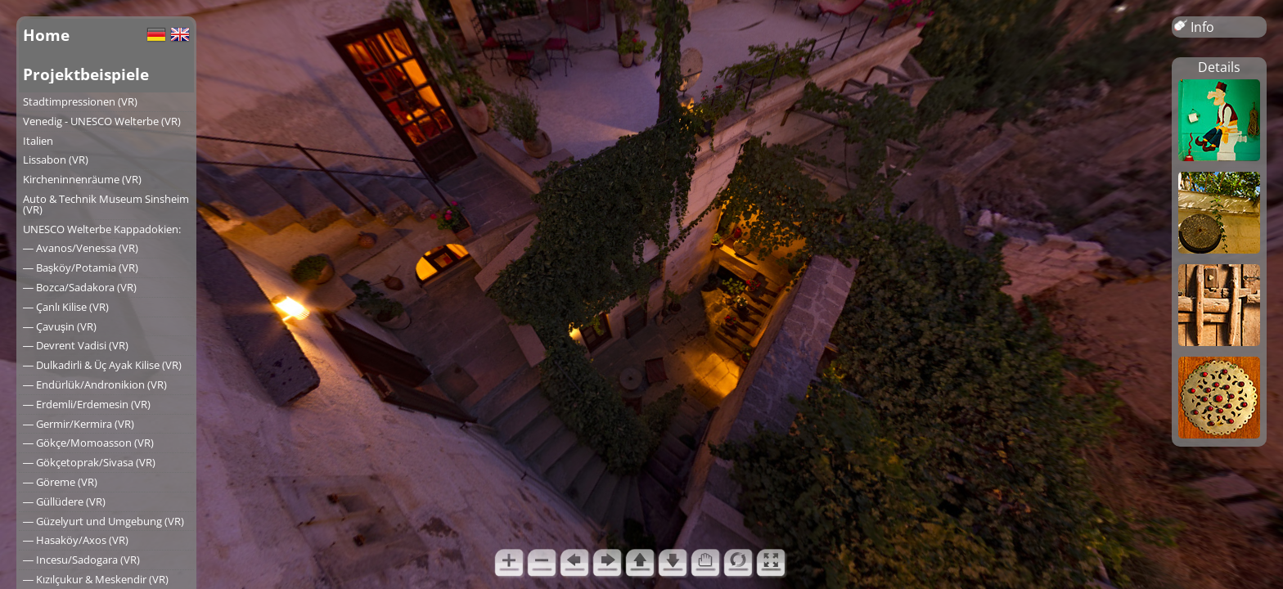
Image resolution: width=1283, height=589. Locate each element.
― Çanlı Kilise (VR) (66, 306)
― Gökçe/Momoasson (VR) (88, 442)
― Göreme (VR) (60, 481)
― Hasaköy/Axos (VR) (75, 540)
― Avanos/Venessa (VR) (80, 248)
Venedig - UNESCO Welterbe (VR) (102, 121)
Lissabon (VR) (55, 159)
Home (46, 35)
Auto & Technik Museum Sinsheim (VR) (106, 204)
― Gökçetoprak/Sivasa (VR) (89, 462)
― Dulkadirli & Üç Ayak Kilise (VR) (102, 364)
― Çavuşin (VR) (60, 326)
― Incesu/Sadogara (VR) (81, 559)
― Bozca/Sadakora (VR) (80, 287)
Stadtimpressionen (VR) (80, 101)
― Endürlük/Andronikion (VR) (95, 384)
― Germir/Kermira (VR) (78, 423)
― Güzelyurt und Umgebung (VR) (103, 521)
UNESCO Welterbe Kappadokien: (102, 229)
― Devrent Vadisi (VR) (75, 345)
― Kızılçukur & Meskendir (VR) (96, 579)
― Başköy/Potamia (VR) (80, 267)
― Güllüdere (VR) (64, 501)
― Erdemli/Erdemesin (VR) (87, 404)
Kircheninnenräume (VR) (82, 179)
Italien (38, 140)
